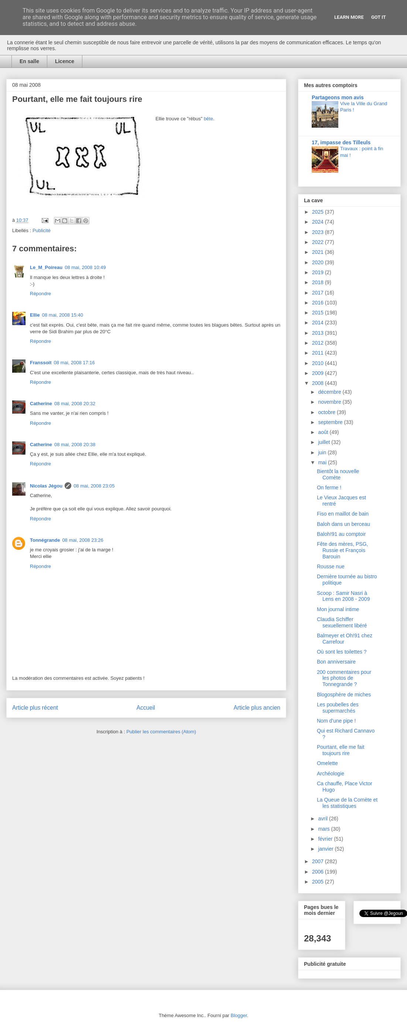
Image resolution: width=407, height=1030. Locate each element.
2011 (318, 353)
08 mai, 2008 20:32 (74, 403)
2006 (318, 872)
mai (323, 462)
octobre (327, 412)
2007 (318, 861)
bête (208, 118)
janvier (326, 849)
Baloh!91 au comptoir (341, 534)
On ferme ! (329, 487)
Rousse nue (331, 566)
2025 (318, 212)
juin (323, 452)
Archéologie (330, 773)
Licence (64, 61)
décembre (330, 392)
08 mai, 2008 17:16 (74, 362)
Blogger (239, 1015)
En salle (29, 61)
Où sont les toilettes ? (342, 652)
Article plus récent (35, 708)
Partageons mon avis (338, 97)
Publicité (42, 230)
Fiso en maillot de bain (343, 514)
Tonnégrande (45, 540)
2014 (318, 322)
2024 (318, 222)
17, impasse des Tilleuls (341, 142)
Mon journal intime (338, 609)
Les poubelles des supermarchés (338, 708)
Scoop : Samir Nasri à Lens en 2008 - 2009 (343, 596)
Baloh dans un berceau (343, 524)
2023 (318, 232)
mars (324, 829)
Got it (378, 17)
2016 (318, 303)
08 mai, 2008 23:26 (82, 540)
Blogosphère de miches (344, 694)
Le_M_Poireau (46, 267)
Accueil (146, 708)
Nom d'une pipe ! (336, 721)
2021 (318, 252)
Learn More (349, 17)
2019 (318, 272)
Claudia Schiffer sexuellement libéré (342, 622)
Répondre (40, 293)
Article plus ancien (256, 708)
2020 (318, 262)
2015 (318, 313)
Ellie (35, 315)
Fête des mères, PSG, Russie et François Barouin (342, 550)
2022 (318, 242)
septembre (331, 422)
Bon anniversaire (336, 662)
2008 (318, 383)
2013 (318, 333)
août (323, 432)
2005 (318, 882)
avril (323, 818)
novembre (330, 402)
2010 (318, 363)
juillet (324, 442)
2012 (318, 343)
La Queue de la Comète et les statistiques (347, 803)
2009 (318, 373)
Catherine (41, 403)
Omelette (327, 763)
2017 (318, 293)
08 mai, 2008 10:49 (85, 267)
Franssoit (41, 362)
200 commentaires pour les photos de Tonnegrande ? (344, 678)
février (326, 839)
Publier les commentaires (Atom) (161, 731)
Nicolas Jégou (46, 486)
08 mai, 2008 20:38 (74, 444)
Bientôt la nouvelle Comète (338, 474)
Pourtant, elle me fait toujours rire (340, 750)
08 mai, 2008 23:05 (93, 486)
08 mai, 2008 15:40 (62, 315)
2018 (318, 282)
